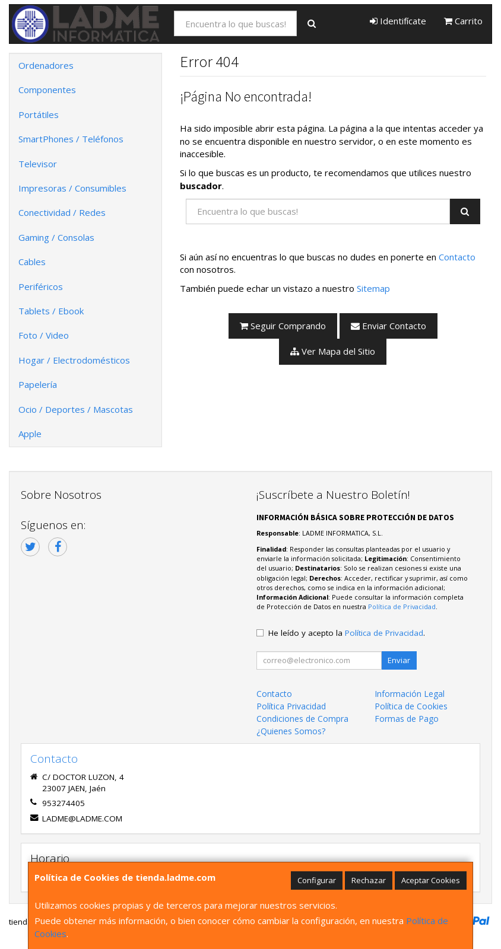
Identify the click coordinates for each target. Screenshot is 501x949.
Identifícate (398, 21)
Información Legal (410, 693)
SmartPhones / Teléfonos (70, 139)
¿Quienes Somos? (290, 731)
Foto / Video (43, 335)
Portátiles (38, 114)
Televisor (37, 164)
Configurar (316, 880)
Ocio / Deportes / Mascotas (75, 409)
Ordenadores (46, 65)
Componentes (47, 89)
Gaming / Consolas (56, 237)
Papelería (37, 384)
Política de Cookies (411, 706)
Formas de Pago (407, 718)
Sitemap (373, 288)
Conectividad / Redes (62, 212)
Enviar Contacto (388, 326)
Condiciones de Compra (302, 718)
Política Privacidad (291, 706)
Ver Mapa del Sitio (332, 351)
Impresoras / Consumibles (72, 188)
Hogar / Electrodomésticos (74, 360)
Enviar (399, 660)
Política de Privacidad (402, 606)
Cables (32, 261)
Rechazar (368, 880)
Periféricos (40, 286)
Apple (30, 434)
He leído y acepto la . (346, 633)
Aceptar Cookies (430, 880)
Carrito (463, 21)
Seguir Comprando (283, 326)
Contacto (457, 257)
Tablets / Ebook (51, 311)
